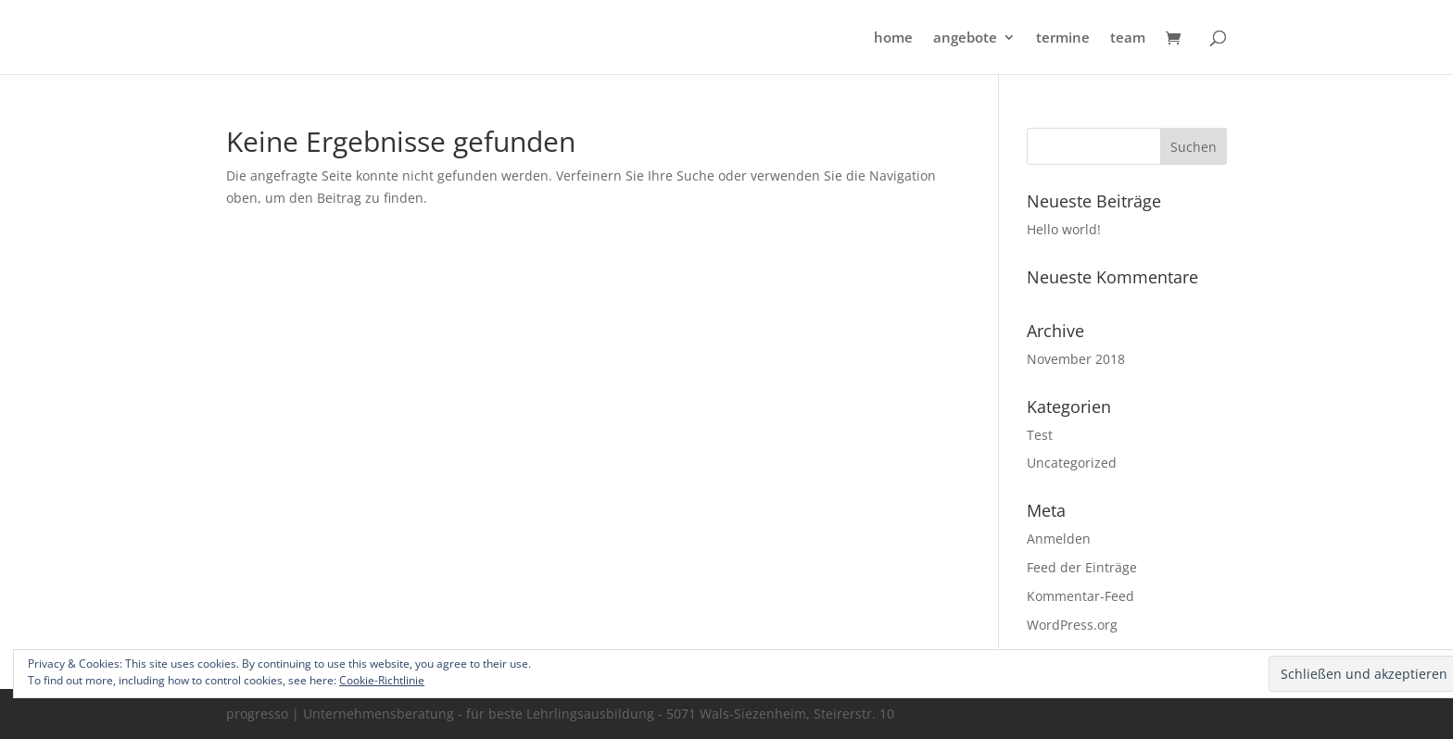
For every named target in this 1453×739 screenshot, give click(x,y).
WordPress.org (1072, 624)
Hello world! (1064, 229)
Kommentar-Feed (1080, 596)
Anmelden (1059, 538)
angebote (965, 38)
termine (1063, 38)
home (893, 38)
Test (1040, 435)
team (1127, 38)
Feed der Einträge (1082, 567)
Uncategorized (1072, 462)
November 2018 (1076, 359)
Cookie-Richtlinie (381, 680)
